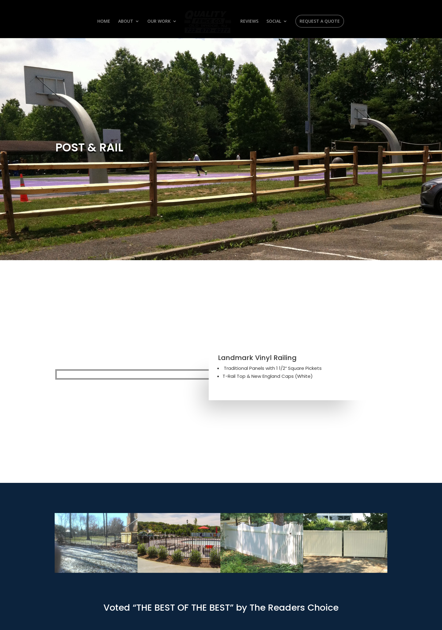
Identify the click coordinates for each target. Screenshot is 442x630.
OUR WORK (160, 21)
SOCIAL (273, 21)
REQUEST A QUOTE (319, 21)
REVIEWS (248, 21)
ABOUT (126, 21)
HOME (104, 21)
